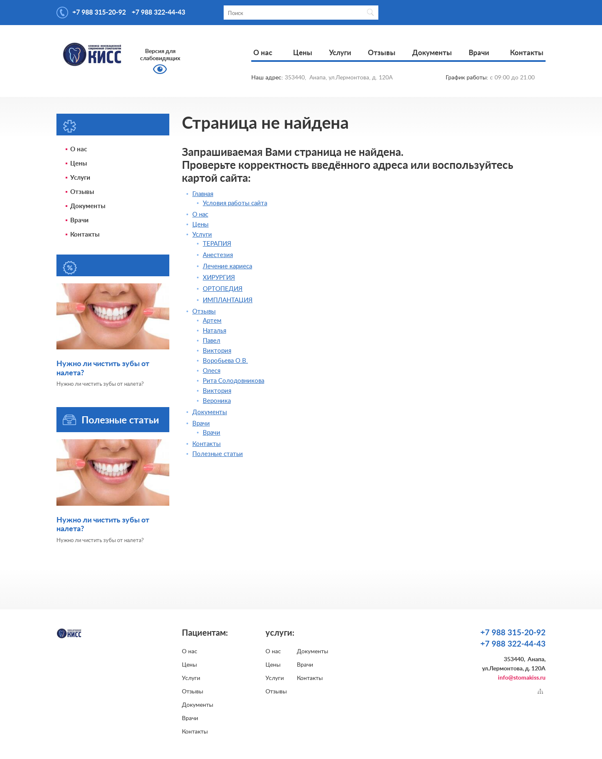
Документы (432, 52)
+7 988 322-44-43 (158, 12)
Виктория (217, 351)
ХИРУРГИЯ (219, 278)
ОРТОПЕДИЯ (222, 289)
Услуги (340, 52)
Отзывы (381, 52)
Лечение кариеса (227, 266)
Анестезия (218, 255)
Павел (211, 341)
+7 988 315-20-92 (99, 12)
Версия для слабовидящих (160, 54)
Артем (212, 321)
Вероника (217, 401)
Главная (202, 194)
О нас (262, 52)
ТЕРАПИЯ (217, 244)
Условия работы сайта (235, 203)
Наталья (214, 331)
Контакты (526, 52)
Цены (302, 52)
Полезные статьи (120, 420)
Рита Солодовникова (233, 381)
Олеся (211, 371)
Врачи (479, 52)
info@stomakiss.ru (522, 678)
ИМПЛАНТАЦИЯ (228, 300)
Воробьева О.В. (225, 361)
